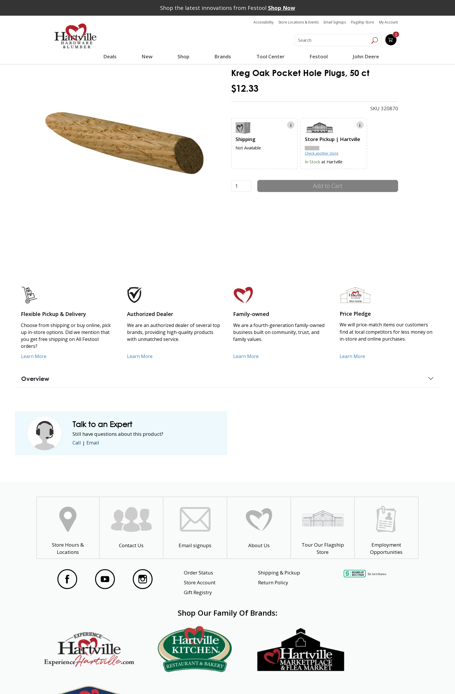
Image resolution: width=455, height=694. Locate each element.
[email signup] (195, 528)
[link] (124, 143)
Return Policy (273, 582)
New (147, 56)
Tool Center (270, 56)
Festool (318, 56)
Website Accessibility (76, 679)
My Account (388, 22)
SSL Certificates (377, 574)
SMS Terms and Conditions (373, 679)
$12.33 (244, 88)
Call (76, 443)
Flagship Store (362, 22)
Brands (222, 56)
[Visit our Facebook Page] (67, 579)
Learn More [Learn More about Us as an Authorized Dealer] (140, 356)
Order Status (198, 572)
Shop (184, 57)
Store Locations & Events (298, 22)
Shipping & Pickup (279, 572)
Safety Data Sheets (209, 679)
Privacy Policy (143, 679)
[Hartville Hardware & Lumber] (75, 36)
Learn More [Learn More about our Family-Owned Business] (246, 356)
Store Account (199, 582)
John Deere (365, 56)
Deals (111, 57)
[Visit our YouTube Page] (105, 579)
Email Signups (335, 22)
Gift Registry (198, 592)
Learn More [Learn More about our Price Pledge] (352, 356)
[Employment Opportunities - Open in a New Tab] (386, 528)
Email (93, 443)
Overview (35, 378)
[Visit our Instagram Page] (143, 579)
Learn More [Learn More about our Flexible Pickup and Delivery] (34, 356)
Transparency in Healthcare (289, 679)
